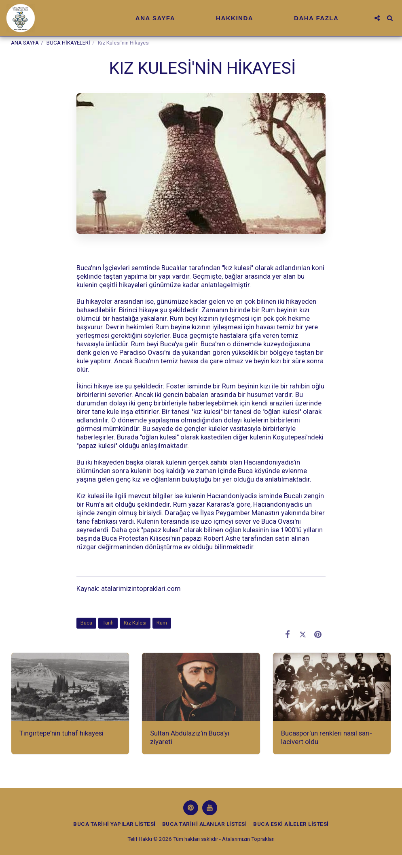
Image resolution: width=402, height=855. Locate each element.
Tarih (108, 623)
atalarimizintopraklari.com (140, 588)
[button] (377, 18)
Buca (86, 623)
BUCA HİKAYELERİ (68, 43)
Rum (162, 623)
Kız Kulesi (135, 623)
